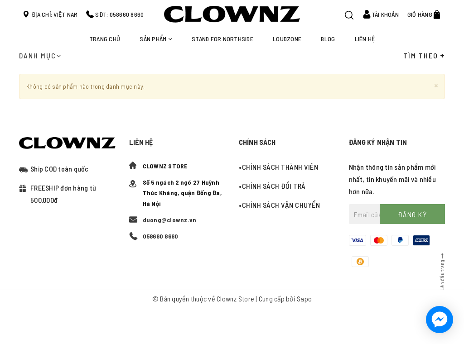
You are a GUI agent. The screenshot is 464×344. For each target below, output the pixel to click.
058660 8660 (161, 236)
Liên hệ (365, 39)
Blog (328, 39)
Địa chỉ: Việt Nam (54, 14)
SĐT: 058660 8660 (119, 14)
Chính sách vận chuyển (281, 205)
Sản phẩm (156, 39)
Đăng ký (412, 214)
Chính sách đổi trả (274, 186)
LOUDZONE (287, 39)
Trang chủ (104, 39)
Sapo (304, 298)
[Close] (436, 85)
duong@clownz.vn (170, 220)
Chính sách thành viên (280, 166)
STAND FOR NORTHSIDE (222, 39)
